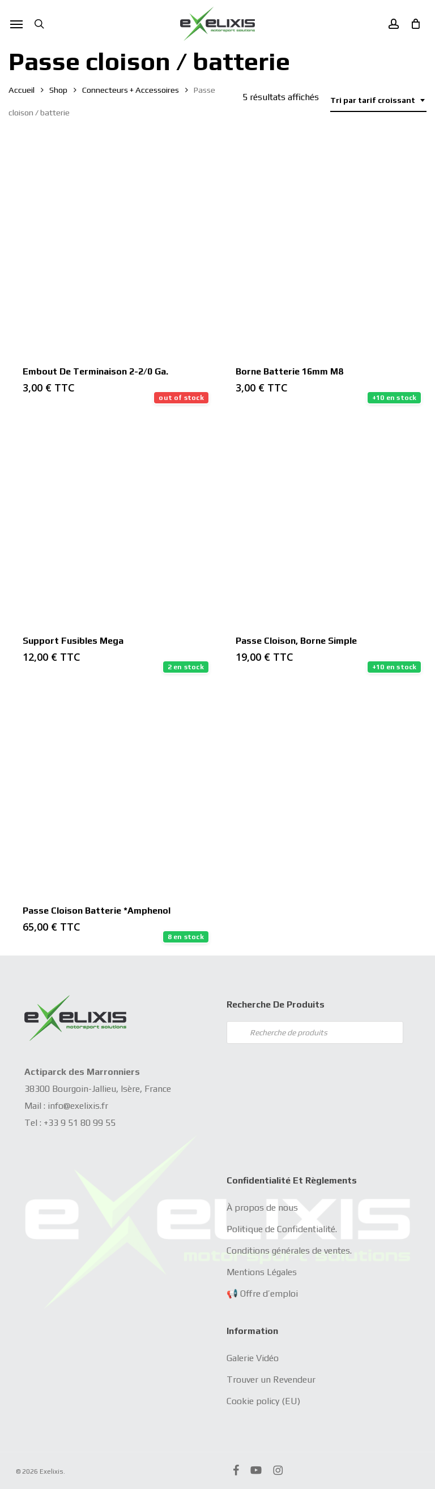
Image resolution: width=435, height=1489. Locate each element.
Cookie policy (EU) (263, 1401)
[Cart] (412, 24)
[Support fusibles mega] (110, 518)
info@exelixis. (74, 1105)
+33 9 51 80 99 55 (80, 1122)
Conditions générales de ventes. (289, 1250)
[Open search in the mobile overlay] (315, 1032)
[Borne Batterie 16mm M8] (323, 249)
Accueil (21, 89)
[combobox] (378, 100)
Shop (58, 89)
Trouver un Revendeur (271, 1379)
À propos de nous (262, 1207)
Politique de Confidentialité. (282, 1229)
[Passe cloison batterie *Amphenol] (110, 788)
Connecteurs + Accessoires (130, 89)
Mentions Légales (262, 1272)
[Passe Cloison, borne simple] (323, 518)
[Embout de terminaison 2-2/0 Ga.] (110, 249)
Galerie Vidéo (253, 1358)
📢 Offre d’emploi (262, 1293)
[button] (16, 23)
